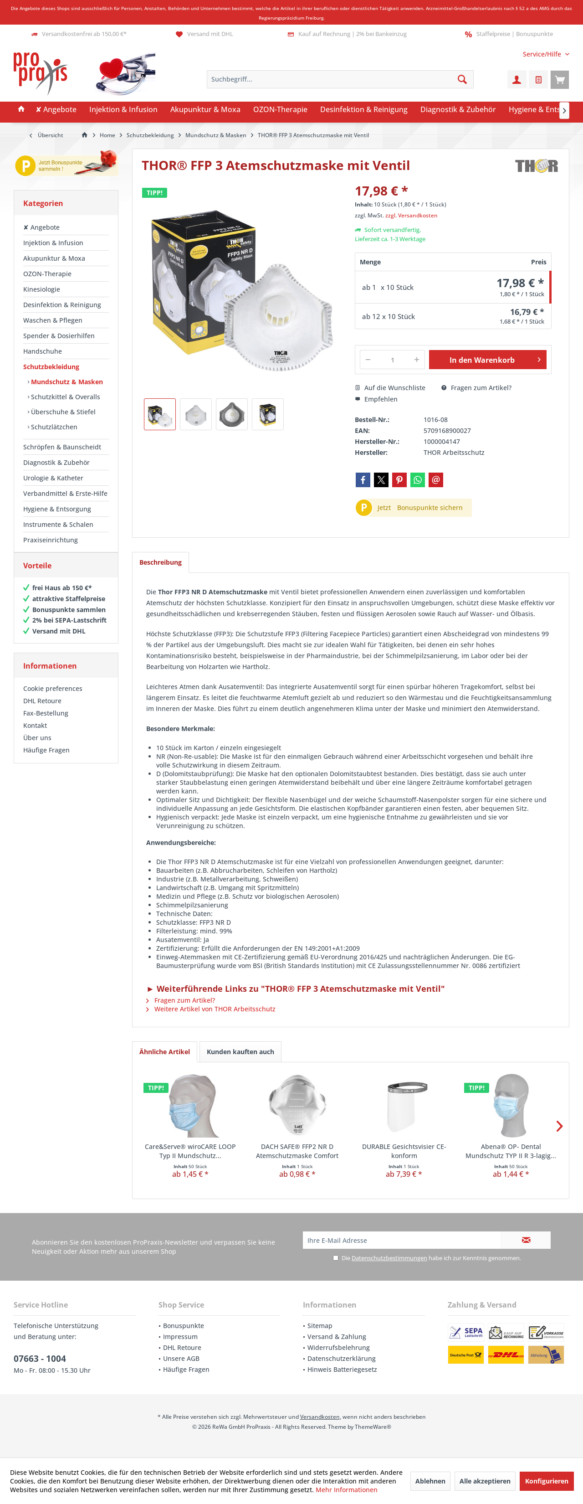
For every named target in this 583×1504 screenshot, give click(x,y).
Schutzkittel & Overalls (64, 396)
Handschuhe (42, 351)
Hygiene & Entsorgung (57, 509)
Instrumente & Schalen (58, 524)
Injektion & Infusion (53, 242)
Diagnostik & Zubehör (56, 462)
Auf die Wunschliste (390, 387)
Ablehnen (430, 1481)
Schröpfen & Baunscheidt (62, 447)
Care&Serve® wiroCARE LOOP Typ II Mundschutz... (190, 1151)
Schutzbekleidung (51, 366)
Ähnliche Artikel (164, 1051)
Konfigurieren (546, 1481)
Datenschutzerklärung (341, 1358)
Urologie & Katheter (53, 478)
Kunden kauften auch (240, 1051)
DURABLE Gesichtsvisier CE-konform (404, 1151)
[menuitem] (542, 54)
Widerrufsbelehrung (338, 1347)
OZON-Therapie (47, 273)
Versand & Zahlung (336, 1336)
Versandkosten (320, 1417)
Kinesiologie (41, 289)
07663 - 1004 (40, 1359)
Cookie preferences (52, 697)
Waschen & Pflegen (52, 320)
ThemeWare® (373, 1427)
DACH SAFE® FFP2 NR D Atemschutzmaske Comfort (297, 1151)
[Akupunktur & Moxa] (205, 110)
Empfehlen (376, 399)
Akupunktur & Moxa (54, 258)
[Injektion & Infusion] (123, 110)
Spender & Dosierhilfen (59, 335)
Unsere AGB (181, 1358)
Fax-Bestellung (45, 722)
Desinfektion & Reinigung (62, 304)
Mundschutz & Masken (66, 381)
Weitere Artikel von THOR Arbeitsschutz (211, 1008)
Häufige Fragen (46, 759)
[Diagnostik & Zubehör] (458, 110)
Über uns (37, 746)
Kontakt (35, 734)
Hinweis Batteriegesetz (342, 1369)
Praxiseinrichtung (50, 540)
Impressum (180, 1336)
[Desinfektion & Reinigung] (364, 110)
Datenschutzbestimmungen (389, 1258)
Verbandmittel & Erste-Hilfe (65, 493)
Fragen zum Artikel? (476, 387)
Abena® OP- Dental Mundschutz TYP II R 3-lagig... (510, 1151)
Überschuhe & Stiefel (62, 411)
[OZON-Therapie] (280, 110)
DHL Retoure (42, 710)
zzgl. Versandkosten (411, 215)
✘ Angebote (41, 227)
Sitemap (319, 1325)
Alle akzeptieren (485, 1481)
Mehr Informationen (347, 1489)
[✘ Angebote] (56, 110)
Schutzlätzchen (53, 426)
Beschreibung (160, 562)
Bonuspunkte (183, 1325)
